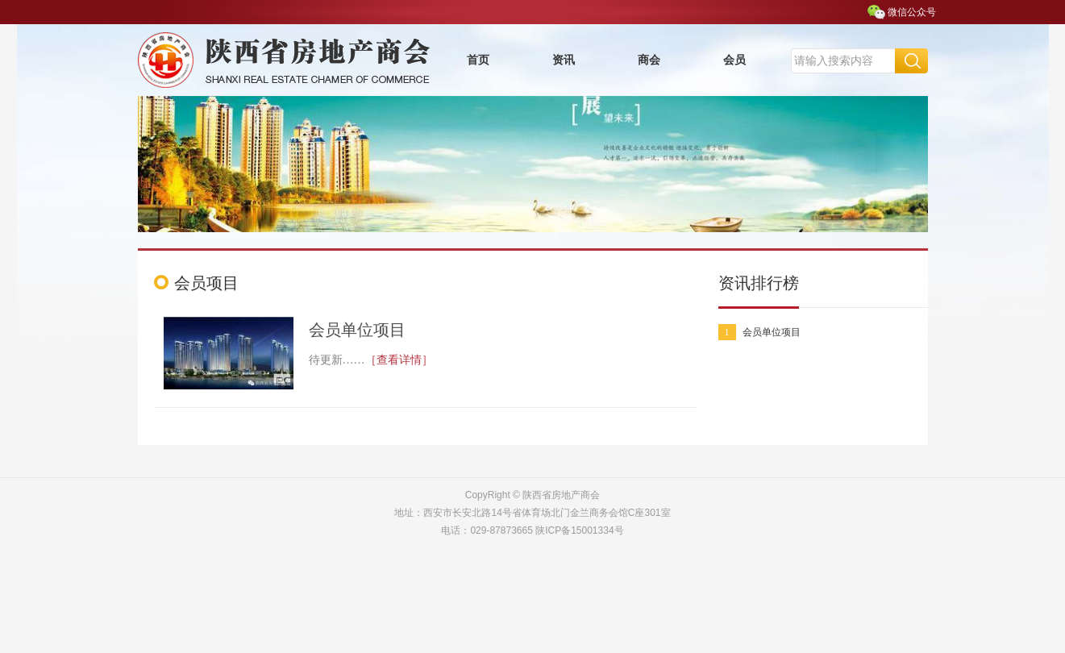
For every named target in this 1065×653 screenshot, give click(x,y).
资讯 (563, 60)
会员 (734, 60)
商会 (649, 60)
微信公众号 (912, 12)
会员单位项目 (357, 330)
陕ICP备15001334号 (579, 530)
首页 (478, 60)
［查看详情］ (399, 360)
